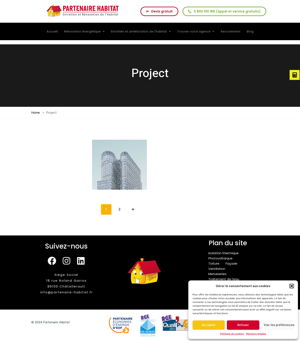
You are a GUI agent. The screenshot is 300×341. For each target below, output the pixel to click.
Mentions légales (256, 333)
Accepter (209, 325)
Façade (231, 263)
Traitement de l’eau (223, 279)
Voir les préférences (279, 325)
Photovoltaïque (220, 258)
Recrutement (230, 31)
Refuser (243, 325)
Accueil (52, 31)
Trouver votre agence (195, 31)
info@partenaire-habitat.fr (66, 292)
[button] (292, 286)
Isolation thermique (223, 253)
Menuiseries (217, 274)
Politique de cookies (232, 333)
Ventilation (216, 268)
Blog (250, 31)
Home (35, 112)
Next (133, 209)
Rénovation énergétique (84, 31)
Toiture (213, 263)
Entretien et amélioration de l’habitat (141, 31)
